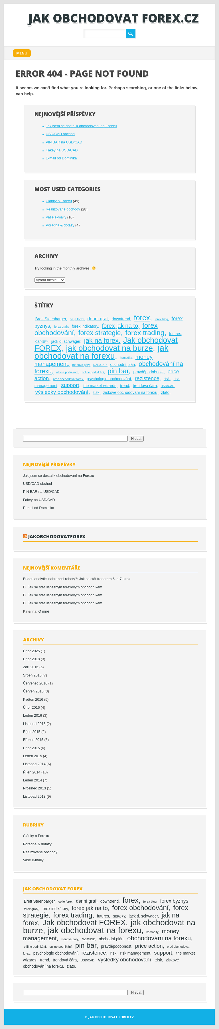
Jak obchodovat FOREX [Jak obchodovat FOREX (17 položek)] (84, 922)
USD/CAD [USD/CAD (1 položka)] (167, 386)
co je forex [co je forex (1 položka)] (77, 319)
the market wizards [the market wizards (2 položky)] (99, 386)
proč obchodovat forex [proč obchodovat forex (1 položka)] (68, 379)
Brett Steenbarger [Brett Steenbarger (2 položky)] (50, 319)
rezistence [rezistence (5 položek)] (147, 378)
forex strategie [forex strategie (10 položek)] (99, 333)
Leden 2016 (32, 716)
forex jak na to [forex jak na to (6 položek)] (120, 326)
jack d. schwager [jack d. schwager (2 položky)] (65, 341)
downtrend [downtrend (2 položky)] (121, 319)
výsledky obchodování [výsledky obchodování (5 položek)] (62, 392)
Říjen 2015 (31, 732)
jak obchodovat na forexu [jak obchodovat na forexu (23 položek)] (102, 351)
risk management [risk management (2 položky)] (135, 953)
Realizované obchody (63, 209)
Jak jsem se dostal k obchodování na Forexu (81, 126)
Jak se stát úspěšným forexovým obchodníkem (65, 587)
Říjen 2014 (31, 772)
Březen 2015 (33, 740)
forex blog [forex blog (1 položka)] (161, 319)
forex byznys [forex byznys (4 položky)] (174, 901)
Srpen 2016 (32, 675)
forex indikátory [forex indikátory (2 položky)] (85, 326)
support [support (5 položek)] (70, 385)
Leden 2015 (32, 756)
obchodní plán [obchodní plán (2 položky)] (122, 364)
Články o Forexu (59, 201)
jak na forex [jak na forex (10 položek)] (101, 340)
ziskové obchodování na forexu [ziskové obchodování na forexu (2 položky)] (130, 392)
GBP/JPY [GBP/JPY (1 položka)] (41, 341)
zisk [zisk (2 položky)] (96, 392)
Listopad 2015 (34, 724)
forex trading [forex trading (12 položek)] (145, 333)
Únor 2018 (31, 659)
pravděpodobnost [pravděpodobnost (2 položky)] (148, 372)
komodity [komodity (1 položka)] (126, 357)
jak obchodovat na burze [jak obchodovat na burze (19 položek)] (109, 348)
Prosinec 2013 (34, 788)
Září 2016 (30, 667)
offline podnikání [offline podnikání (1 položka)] (67, 372)
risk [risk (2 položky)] (167, 379)
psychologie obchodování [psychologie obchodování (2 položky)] (109, 379)
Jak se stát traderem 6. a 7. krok (104, 579)
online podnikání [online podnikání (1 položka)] (93, 372)
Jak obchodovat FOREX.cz (114, 18)
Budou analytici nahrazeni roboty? (50, 579)
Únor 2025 (31, 651)
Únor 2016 (31, 708)
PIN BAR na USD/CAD (64, 142)
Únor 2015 (31, 748)
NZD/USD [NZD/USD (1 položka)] (100, 364)
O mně (43, 611)
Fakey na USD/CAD (62, 150)
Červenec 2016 (35, 683)
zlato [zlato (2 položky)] (165, 392)
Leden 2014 (32, 780)
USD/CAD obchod (60, 134)
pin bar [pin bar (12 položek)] (118, 371)
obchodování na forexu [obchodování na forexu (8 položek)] (159, 938)
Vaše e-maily (56, 217)
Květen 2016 (33, 700)
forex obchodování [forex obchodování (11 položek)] (140, 907)
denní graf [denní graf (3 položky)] (98, 318)
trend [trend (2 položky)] (124, 386)
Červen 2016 (33, 691)
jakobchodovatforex (57, 536)
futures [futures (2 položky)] (175, 334)
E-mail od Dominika (61, 158)
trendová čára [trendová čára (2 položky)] (145, 386)
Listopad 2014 (34, 764)
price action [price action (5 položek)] (149, 946)
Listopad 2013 (34, 797)
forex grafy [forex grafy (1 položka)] (61, 326)
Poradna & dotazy (60, 225)
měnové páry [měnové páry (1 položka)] (81, 364)
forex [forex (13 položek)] (142, 318)
